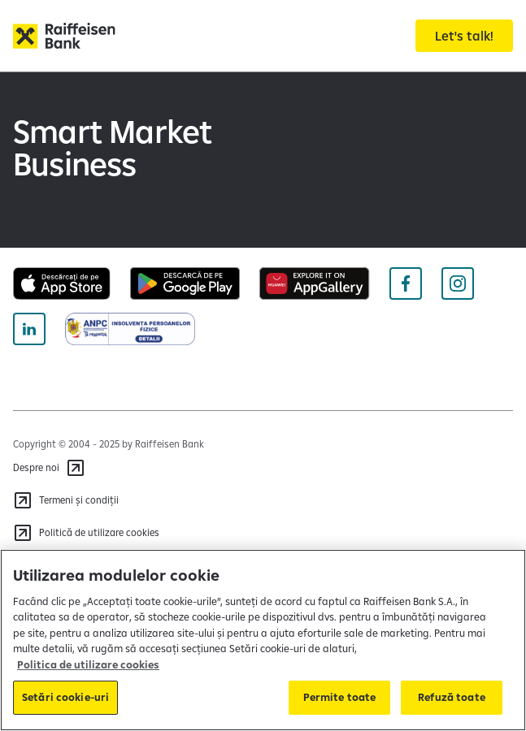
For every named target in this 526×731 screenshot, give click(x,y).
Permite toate (339, 696)
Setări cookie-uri (65, 696)
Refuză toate (451, 696)
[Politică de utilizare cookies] (86, 533)
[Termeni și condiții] (66, 500)
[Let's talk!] (464, 35)
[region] (263, 640)
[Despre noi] (49, 468)
